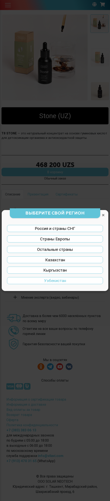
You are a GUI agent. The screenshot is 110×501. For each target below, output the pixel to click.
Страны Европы (55, 238)
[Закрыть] (103, 215)
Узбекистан (55, 280)
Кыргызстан (55, 270)
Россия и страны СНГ (55, 228)
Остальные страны (55, 249)
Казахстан (55, 259)
